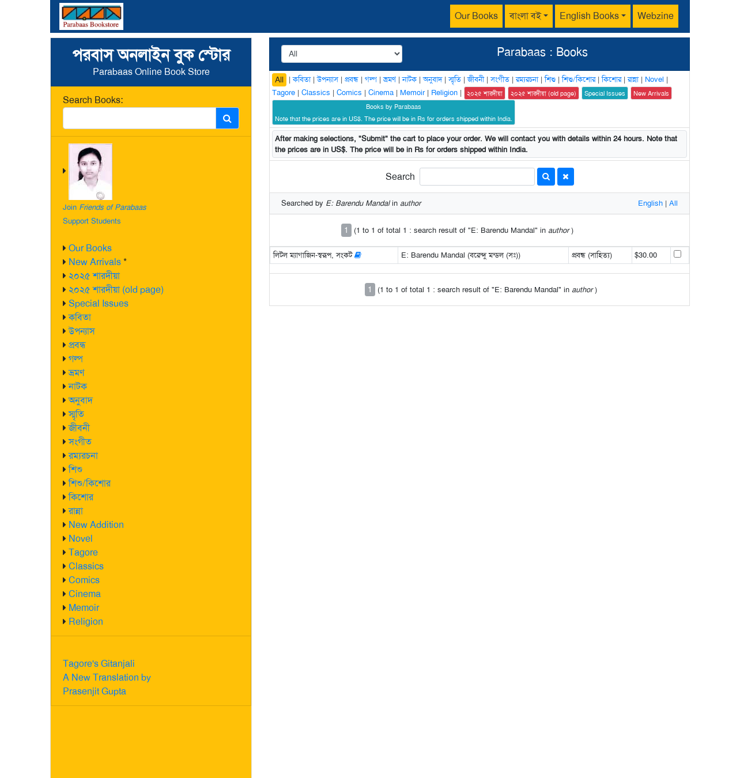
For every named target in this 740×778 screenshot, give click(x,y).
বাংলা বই (525, 16)
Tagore (83, 552)
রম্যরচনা (83, 456)
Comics (84, 580)
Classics (86, 566)
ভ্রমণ (76, 373)
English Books (589, 16)
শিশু (75, 469)
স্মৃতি (76, 414)
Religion (86, 621)
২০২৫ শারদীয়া (94, 276)
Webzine (655, 16)
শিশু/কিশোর (90, 483)
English (650, 203)
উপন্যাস (82, 331)
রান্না (76, 511)
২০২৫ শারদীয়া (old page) (116, 290)
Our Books (476, 16)
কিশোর (81, 497)
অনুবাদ (81, 400)
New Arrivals (95, 262)
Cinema (85, 594)
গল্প (76, 359)
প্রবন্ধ (77, 345)
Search (400, 177)
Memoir (84, 608)
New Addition (96, 525)
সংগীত (80, 442)
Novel (81, 538)
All (279, 79)
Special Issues (99, 303)
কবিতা (80, 317)
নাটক (78, 386)
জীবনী (79, 428)
